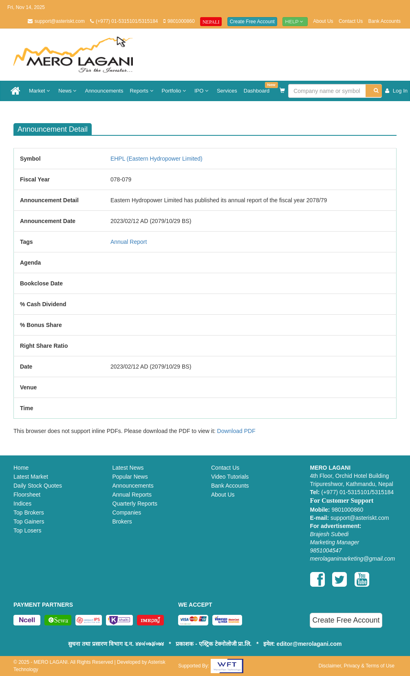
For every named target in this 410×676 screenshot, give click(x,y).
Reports (142, 91)
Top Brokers (28, 512)
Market (40, 91)
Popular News (130, 476)
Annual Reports (132, 494)
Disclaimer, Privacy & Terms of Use (356, 666)
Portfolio (175, 91)
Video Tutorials (230, 476)
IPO (202, 91)
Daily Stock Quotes (37, 485)
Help (295, 21)
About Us (323, 21)
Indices (22, 503)
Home (21, 467)
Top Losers (27, 530)
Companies (126, 512)
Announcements (104, 91)
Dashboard (258, 88)
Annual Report (128, 242)
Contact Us (351, 21)
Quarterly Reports (134, 503)
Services (227, 91)
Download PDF (236, 431)
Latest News (128, 467)
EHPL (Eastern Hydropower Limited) (156, 158)
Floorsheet (26, 494)
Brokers (122, 521)
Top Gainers (28, 521)
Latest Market (30, 476)
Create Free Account (252, 21)
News (68, 91)
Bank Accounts (384, 21)
